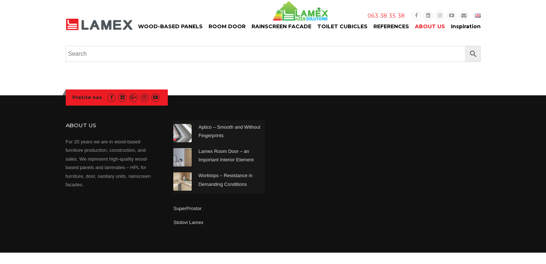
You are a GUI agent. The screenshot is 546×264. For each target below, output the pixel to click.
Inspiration (466, 26)
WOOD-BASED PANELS (170, 26)
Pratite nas (87, 97)
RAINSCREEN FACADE (281, 26)
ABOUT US (430, 26)
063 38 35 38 (386, 15)
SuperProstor (188, 208)
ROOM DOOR (227, 26)
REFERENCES (391, 26)
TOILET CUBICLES (342, 26)
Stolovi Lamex (188, 222)
